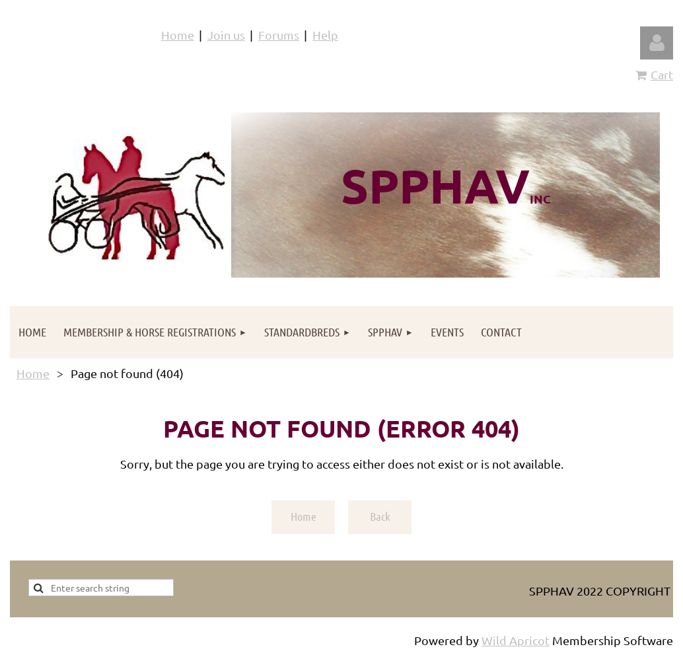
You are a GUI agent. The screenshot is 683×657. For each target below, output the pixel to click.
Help (325, 35)
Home (177, 35)
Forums (278, 35)
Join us (226, 35)
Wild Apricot (516, 640)
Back (380, 516)
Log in (656, 42)
